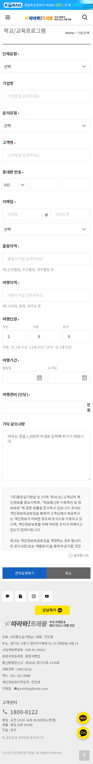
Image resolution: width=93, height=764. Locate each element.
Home (69, 33)
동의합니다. (81, 555)
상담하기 (52, 610)
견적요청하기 (24, 573)
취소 (68, 573)
